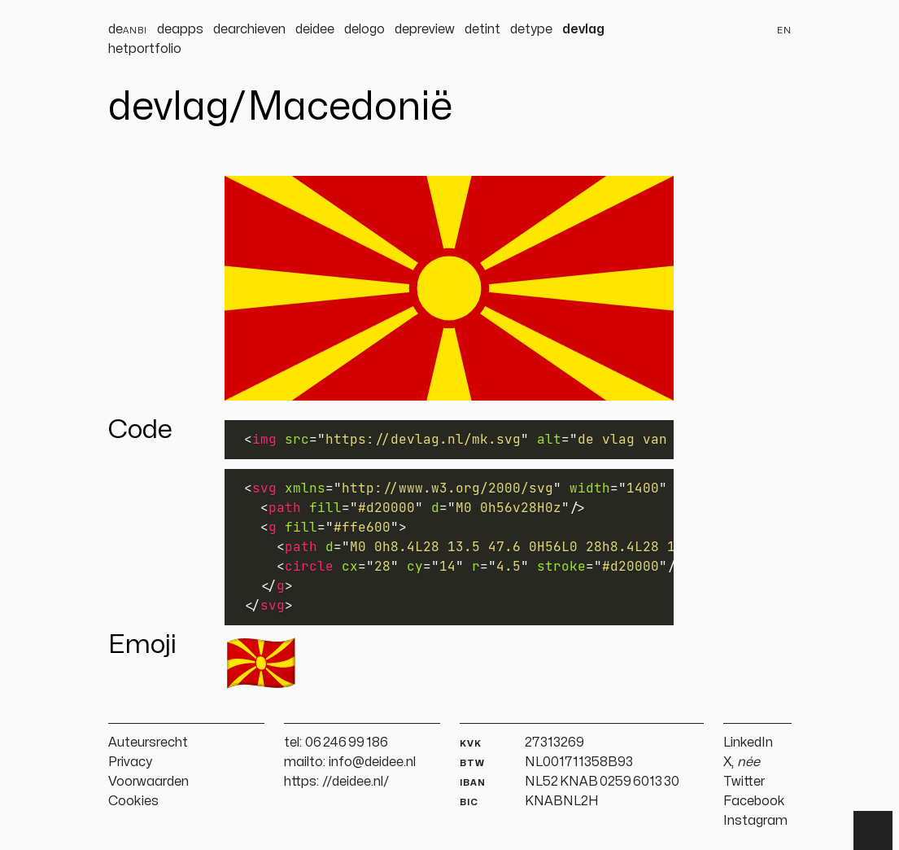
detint (482, 29)
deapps (180, 29)
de (127, 29)
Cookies (133, 801)
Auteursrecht (148, 742)
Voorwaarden (148, 781)
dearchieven (249, 29)
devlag (583, 29)
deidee (314, 29)
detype (531, 29)
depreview (425, 29)
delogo (364, 29)
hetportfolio (144, 48)
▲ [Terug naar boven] (872, 830)
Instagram (755, 820)
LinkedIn (748, 742)
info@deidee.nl (372, 762)
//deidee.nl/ (356, 781)
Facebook (754, 801)
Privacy (130, 762)
